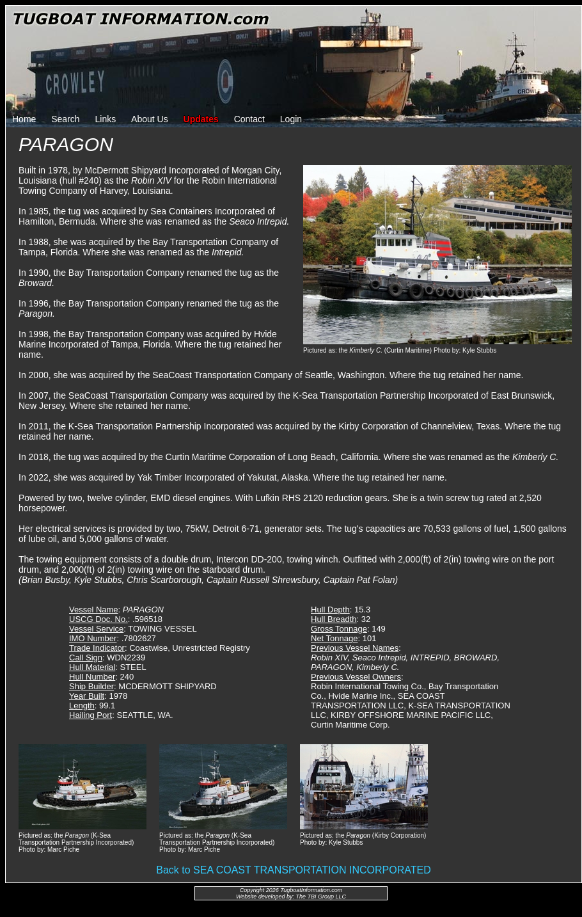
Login (291, 119)
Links (105, 119)
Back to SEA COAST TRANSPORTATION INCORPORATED (293, 870)
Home (24, 119)
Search (65, 119)
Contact (249, 119)
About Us (149, 119)
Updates (201, 119)
